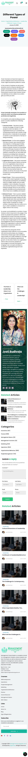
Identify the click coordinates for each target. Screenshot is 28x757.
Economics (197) (5, 430)
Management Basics (6, 697)
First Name (5, 481)
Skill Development (5, 679)
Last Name (18, 481)
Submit (7, 499)
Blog (2, 711)
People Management (6, 684)
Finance (3, 692)
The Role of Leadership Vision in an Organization (8, 293)
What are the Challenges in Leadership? (21, 294)
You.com (14, 39)
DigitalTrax (12, 745)
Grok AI (6, 35)
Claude (22, 31)
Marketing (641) (5, 444)
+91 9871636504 (6, 670)
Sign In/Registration (6, 714)
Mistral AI (14, 35)
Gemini (21, 35)
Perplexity (14, 31)
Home (3, 21)
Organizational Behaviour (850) (10, 450)
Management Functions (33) (9, 440)
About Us (3, 709)
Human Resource (5, 695)
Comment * (5, 468)
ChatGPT (6, 31)
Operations (4, 682)
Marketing (3, 687)
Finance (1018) (5, 434)
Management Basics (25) (8, 437)
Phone (16, 489)
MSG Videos (4, 700)
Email (3, 489)
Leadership (24, 21)
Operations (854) (6, 447)
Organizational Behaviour (13, 21)
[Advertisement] (14, 63)
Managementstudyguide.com (18, 743)
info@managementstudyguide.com (12, 672)
